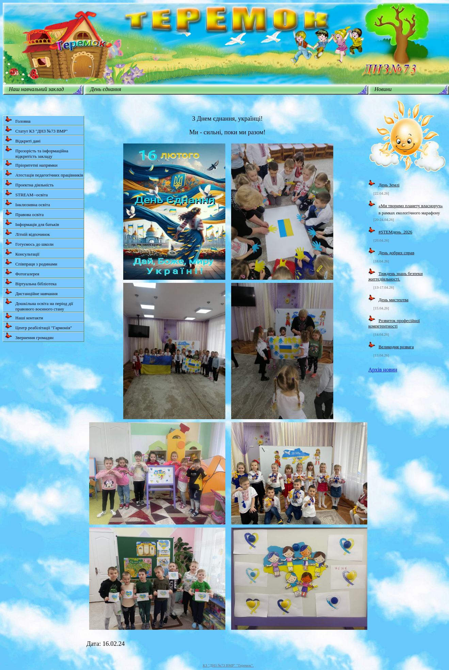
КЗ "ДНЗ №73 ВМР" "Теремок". (228, 665)
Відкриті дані (23, 139)
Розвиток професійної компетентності (394, 323)
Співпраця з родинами (31, 263)
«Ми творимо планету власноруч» (411, 205)
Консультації (22, 253)
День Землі (389, 184)
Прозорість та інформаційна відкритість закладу (36, 152)
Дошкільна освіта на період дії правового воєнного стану (39, 304)
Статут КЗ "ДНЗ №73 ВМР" (36, 130)
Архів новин (382, 369)
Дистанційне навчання (31, 292)
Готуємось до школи (29, 243)
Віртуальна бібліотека (31, 282)
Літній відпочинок (27, 233)
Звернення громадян (29, 336)
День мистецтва (393, 299)
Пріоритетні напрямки (31, 164)
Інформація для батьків (32, 223)
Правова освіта (24, 213)
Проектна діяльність (29, 183)
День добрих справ (396, 252)
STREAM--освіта (26, 193)
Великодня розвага (396, 346)
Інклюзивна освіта (27, 203)
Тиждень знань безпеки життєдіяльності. (395, 276)
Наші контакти (24, 316)
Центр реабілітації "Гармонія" (38, 326)
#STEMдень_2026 (395, 231)
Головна (18, 120)
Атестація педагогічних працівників (44, 174)
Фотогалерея (22, 272)
